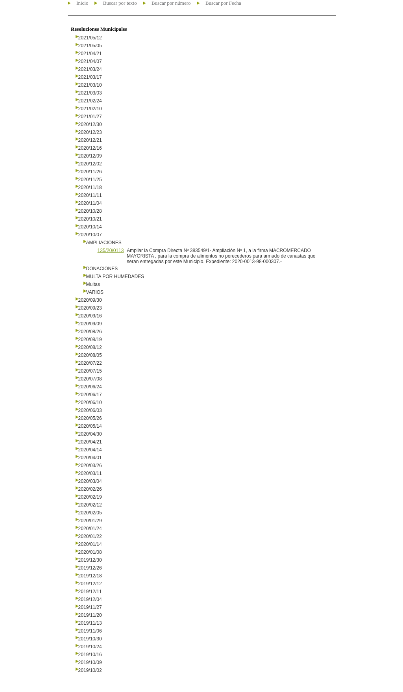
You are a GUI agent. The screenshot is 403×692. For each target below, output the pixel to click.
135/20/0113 (111, 250)
